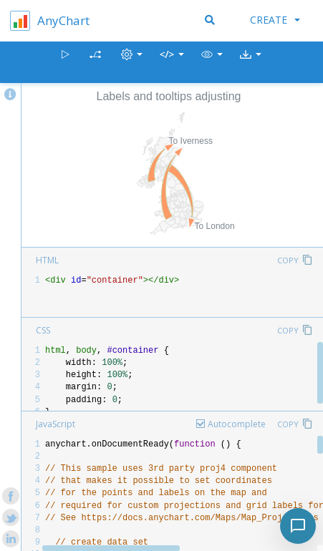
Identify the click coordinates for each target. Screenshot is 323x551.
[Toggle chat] (298, 526)
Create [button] (275, 19)
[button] (212, 62)
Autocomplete (237, 424)
